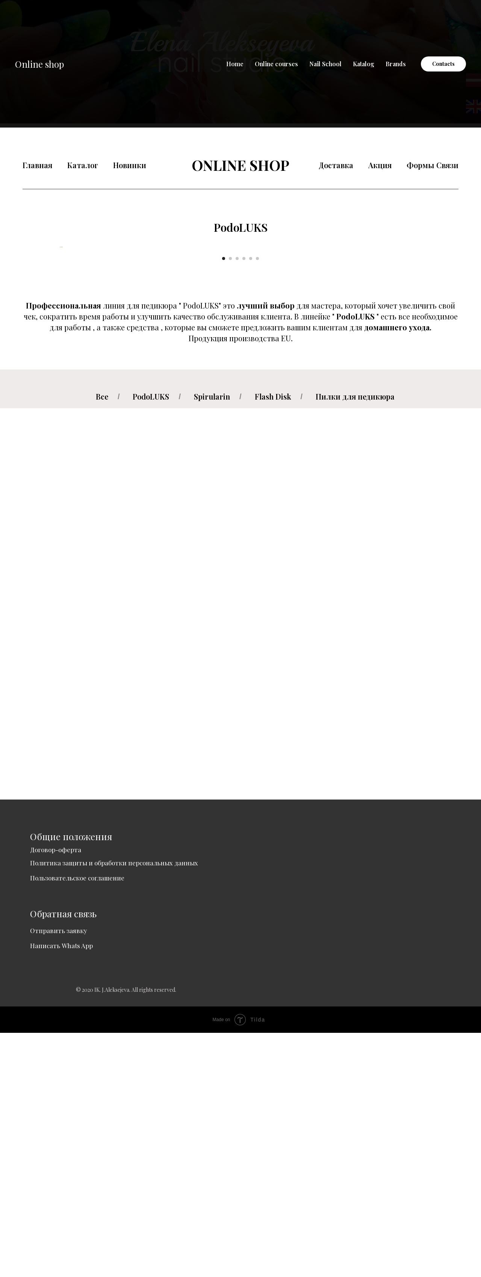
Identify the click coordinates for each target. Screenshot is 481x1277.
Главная (37, 165)
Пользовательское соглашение (77, 1122)
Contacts (443, 63)
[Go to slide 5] (250, 502)
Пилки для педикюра (355, 640)
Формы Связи (432, 165)
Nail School (325, 64)
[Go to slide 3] (237, 502)
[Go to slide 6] (257, 502)
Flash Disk (273, 640)
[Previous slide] (60, 369)
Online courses (276, 64)
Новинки (129, 165)
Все (102, 640)
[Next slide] (421, 369)
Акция (380, 165)
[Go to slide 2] (230, 502)
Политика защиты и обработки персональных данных (114, 1107)
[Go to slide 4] (243, 502)
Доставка (336, 165)
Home (235, 64)
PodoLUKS (151, 640)
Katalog (363, 64)
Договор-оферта (55, 1094)
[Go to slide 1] (223, 502)
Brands (396, 64)
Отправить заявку (58, 1175)
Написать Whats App (61, 1190)
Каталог (82, 165)
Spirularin (212, 640)
